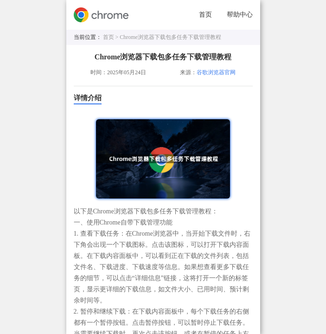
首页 (205, 14)
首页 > (111, 37)
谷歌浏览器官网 (216, 72)
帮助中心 (240, 14)
